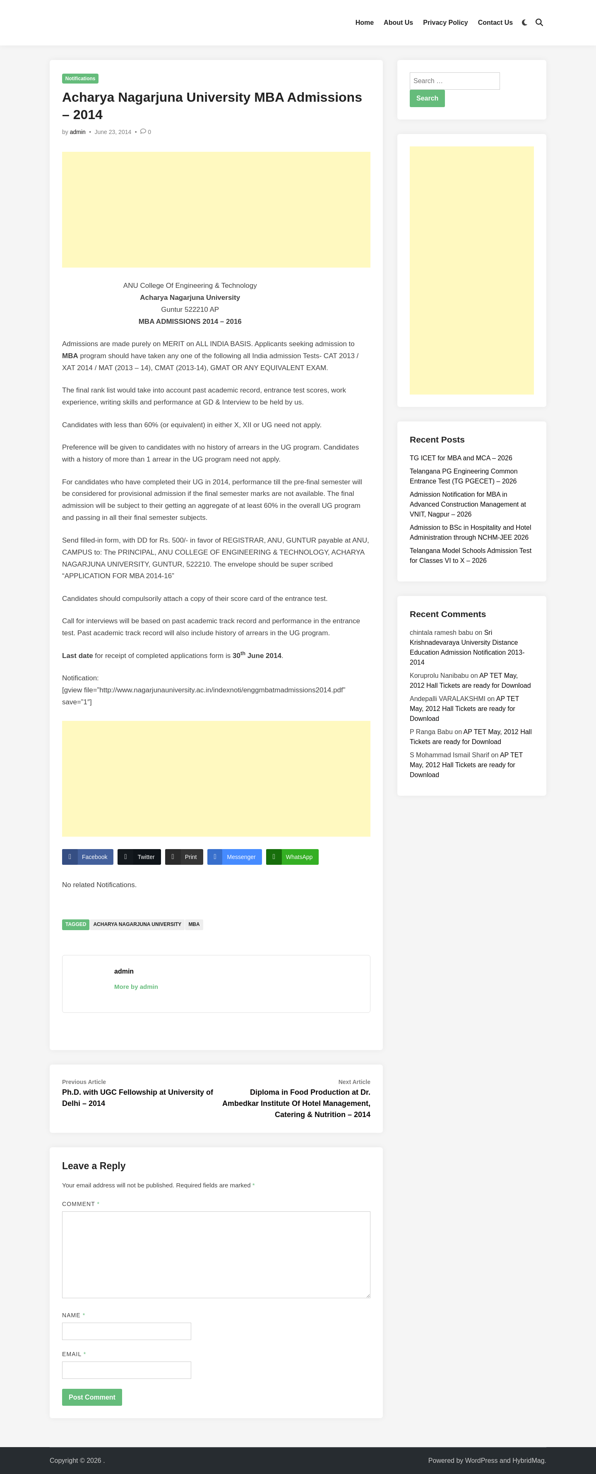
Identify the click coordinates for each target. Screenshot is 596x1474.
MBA (193, 924)
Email (74, 1354)
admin (78, 132)
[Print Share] (184, 857)
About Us (398, 22)
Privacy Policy (445, 22)
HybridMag (528, 1460)
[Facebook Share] (87, 857)
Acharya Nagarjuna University (137, 924)
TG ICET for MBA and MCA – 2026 (461, 458)
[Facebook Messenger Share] (234, 857)
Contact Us (495, 22)
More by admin (136, 986)
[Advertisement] (216, 210)
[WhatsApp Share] (292, 857)
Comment (81, 1204)
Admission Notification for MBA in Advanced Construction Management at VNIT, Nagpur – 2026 (468, 504)
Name (73, 1315)
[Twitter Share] (139, 857)
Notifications (80, 78)
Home (365, 22)
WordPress (481, 1460)
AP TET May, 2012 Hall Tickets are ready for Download (464, 708)
